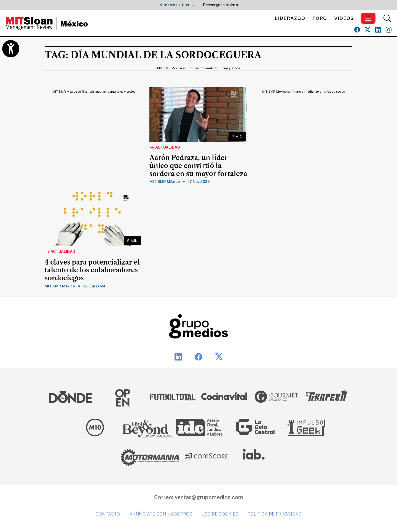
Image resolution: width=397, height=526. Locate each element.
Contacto (108, 514)
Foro (319, 18)
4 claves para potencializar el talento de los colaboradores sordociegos (92, 270)
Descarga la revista (220, 4)
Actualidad (164, 147)
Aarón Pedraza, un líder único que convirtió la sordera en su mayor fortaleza (198, 166)
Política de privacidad (274, 514)
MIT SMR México (164, 181)
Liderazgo (290, 18)
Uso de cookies (220, 514)
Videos (344, 18)
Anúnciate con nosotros (160, 514)
